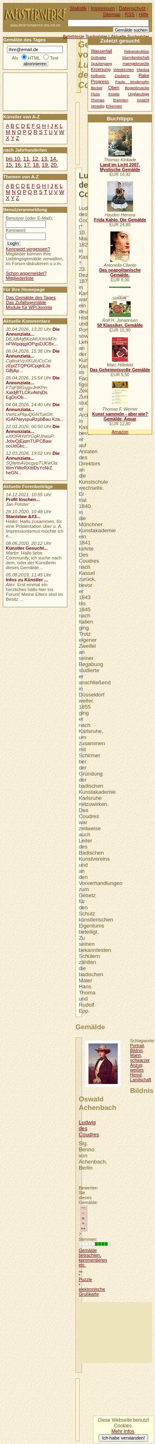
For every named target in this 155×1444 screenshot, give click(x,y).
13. (44, 159)
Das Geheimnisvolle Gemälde (120, 369)
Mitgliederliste (20, 278)
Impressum (103, 8)
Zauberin (121, 76)
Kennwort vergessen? (28, 248)
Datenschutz (132, 8)
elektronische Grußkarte (92, 1291)
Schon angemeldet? (26, 273)
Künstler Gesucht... (26, 548)
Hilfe (144, 14)
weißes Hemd (137, 1072)
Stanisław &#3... (23, 516)
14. (53, 159)
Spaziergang (101, 64)
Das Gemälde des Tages (31, 297)
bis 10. (14, 159)
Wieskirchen (123, 70)
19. (45, 165)
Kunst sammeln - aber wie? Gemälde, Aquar (120, 416)
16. (18, 165)
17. (27, 165)
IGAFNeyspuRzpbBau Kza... (35, 419)
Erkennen (114, 106)
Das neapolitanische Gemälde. (120, 272)
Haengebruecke (136, 64)
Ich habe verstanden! (123, 1437)
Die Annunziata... (33, 331)
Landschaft (140, 1079)
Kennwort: (16, 230)
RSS (130, 14)
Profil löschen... (23, 499)
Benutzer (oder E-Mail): (29, 218)
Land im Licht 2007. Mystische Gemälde (120, 167)
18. (36, 165)
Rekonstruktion (136, 51)
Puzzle (85, 1279)
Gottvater (98, 58)
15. (9, 165)
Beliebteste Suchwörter (85, 36)
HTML (34, 58)
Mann (135, 1055)
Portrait (137, 1045)
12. (35, 159)
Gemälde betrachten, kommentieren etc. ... (93, 1260)
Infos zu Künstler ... (27, 579)
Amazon (120, 431)
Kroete (113, 94)
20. (54, 165)
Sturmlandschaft (135, 58)
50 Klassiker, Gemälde (120, 325)
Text (54, 58)
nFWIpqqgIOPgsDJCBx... (32, 343)
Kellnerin (98, 76)
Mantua (143, 70)
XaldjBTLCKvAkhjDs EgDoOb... (26, 395)
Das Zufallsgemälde (26, 302)
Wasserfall (101, 51)
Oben (113, 87)
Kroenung (101, 69)
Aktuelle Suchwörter (130, 36)
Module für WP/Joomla (29, 307)
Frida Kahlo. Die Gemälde (120, 219)
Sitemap (112, 14)
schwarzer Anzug (140, 1062)
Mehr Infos (122, 1431)
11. (26, 159)
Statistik (78, 8)
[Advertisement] (115, 1332)
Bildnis (136, 1050)
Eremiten (120, 100)
